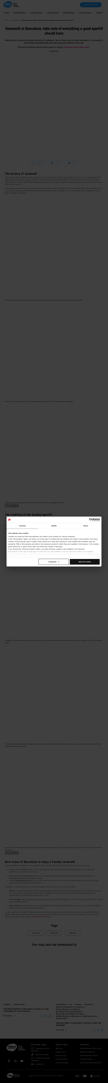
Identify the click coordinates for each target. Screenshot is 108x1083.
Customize (54, 562)
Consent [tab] (22, 526)
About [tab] (85, 526)
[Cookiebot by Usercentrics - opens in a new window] (90, 519)
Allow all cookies (84, 562)
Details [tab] (54, 526)
